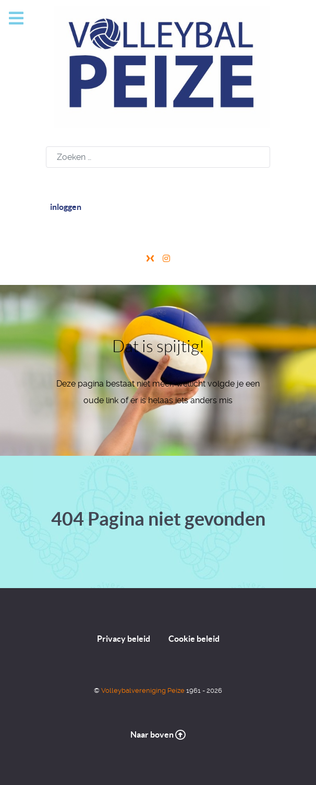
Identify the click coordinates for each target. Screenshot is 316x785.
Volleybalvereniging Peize (143, 690)
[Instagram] (167, 258)
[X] (151, 258)
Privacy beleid (123, 638)
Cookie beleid (194, 638)
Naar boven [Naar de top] (158, 734)
